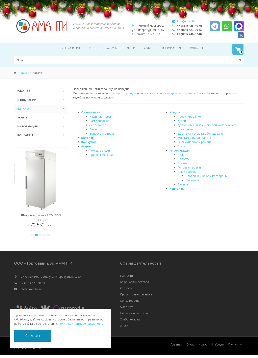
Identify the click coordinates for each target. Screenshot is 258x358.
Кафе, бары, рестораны (136, 282)
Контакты (196, 48)
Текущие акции (99, 150)
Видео (182, 155)
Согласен (32, 335)
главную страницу (121, 93)
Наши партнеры (100, 116)
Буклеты (183, 184)
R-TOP (40, 348)
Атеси (124, 326)
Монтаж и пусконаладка (194, 138)
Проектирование (189, 116)
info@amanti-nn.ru (32, 289)
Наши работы (187, 172)
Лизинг (182, 146)
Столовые (127, 288)
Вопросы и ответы (102, 133)
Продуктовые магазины (136, 294)
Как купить (113, 48)
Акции (131, 48)
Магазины (192, 180)
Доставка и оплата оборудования (201, 133)
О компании (71, 48)
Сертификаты (98, 125)
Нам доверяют (99, 121)
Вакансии (95, 129)
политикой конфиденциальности (81, 324)
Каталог (94, 48)
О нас (190, 344)
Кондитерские (129, 301)
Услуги (148, 48)
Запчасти (126, 275)
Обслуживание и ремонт (194, 142)
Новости (183, 159)
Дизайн (182, 121)
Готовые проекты (190, 167)
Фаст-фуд (126, 307)
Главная (24, 72)
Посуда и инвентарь (134, 313)
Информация (171, 48)
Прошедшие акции (101, 155)
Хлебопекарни (130, 319)
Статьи (182, 163)
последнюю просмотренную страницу (170, 93)
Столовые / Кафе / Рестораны (206, 176)
